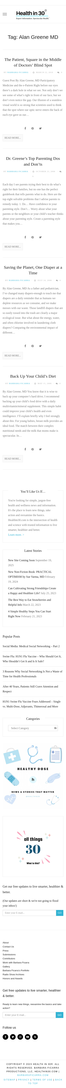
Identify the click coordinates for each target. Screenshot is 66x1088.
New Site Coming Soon (21, 560)
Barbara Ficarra (18, 72)
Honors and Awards (13, 978)
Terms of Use (42, 1080)
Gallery (6, 966)
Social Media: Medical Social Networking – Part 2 (31, 646)
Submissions (9, 954)
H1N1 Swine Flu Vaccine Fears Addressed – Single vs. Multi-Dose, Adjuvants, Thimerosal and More (32, 704)
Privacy (24, 1080)
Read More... (13, 138)
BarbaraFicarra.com (33, 1075)
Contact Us (8, 946)
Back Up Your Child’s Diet (33, 376)
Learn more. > (16, 534)
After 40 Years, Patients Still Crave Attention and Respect (30, 689)
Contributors (9, 958)
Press (5, 950)
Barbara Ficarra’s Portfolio (16, 970)
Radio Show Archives (13, 974)
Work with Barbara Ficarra (16, 962)
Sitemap (9, 1080)
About (6, 942)
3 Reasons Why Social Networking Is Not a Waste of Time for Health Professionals (32, 674)
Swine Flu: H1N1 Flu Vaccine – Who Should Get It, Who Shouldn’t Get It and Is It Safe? (32, 659)
